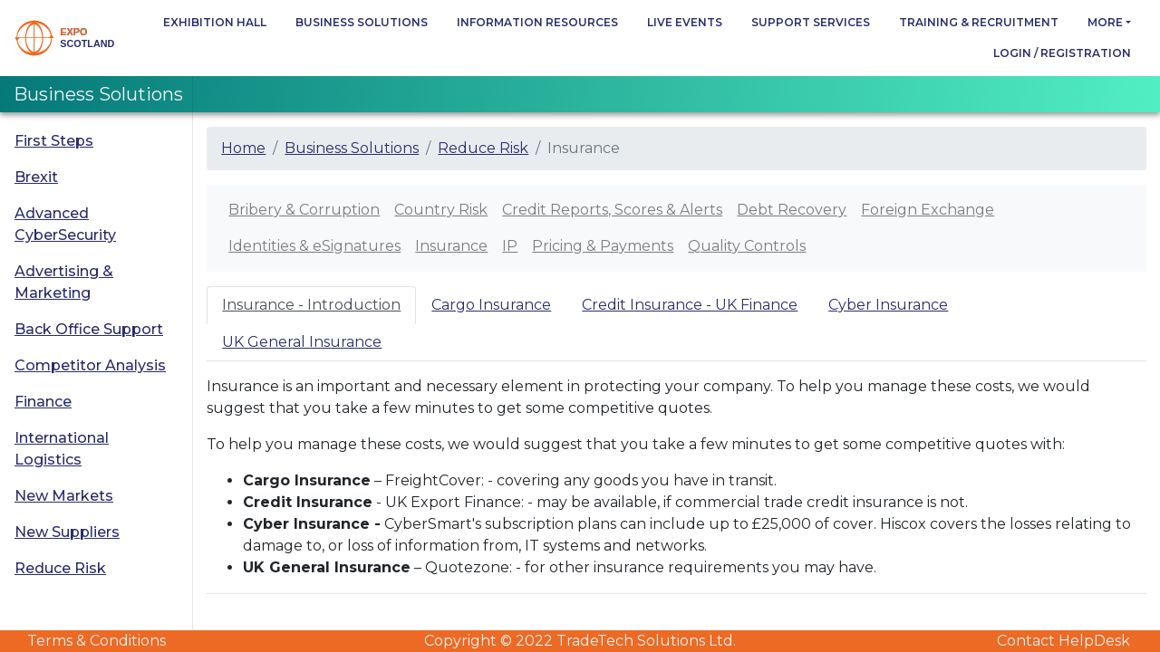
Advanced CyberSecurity (65, 224)
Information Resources (537, 22)
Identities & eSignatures (314, 245)
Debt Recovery (791, 209)
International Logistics (61, 448)
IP (509, 245)
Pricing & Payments (602, 245)
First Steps (53, 140)
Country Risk (441, 209)
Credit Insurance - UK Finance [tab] (690, 304)
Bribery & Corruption (304, 209)
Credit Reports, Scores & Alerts (612, 209)
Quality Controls (747, 245)
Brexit (36, 177)
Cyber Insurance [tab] (888, 304)
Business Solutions (361, 22)
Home (243, 148)
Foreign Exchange (927, 209)
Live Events (684, 22)
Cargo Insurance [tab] (491, 304)
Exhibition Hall (214, 22)
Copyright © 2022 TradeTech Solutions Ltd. (580, 640)
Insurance (451, 245)
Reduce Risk (60, 568)
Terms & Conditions (96, 640)
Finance (43, 401)
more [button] (1105, 22)
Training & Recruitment (978, 22)
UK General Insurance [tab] (302, 341)
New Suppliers (67, 532)
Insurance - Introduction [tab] (311, 304)
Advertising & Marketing (63, 282)
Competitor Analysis (90, 365)
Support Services (810, 22)
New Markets (63, 495)
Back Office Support (88, 329)
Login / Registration (1062, 53)
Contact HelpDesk (1063, 640)
